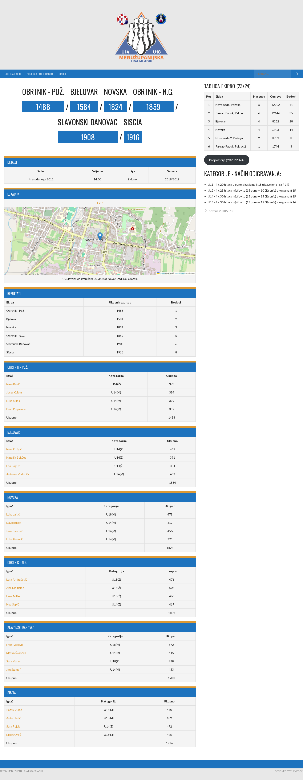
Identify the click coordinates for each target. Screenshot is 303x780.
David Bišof (13, 522)
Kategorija (116, 375)
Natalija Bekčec (16, 457)
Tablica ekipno (13, 73)
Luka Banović (14, 539)
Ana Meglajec (15, 587)
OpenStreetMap (180, 273)
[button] (100, 236)
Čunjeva (275, 96)
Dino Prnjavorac (16, 409)
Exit (100, 203)
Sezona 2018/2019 (221, 211)
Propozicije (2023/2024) (227, 160)
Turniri (61, 73)
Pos (208, 96)
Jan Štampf (13, 669)
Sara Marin (13, 661)
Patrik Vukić (14, 710)
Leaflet (161, 273)
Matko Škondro (16, 653)
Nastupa (259, 96)
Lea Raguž (13, 466)
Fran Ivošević (14, 644)
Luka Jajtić (13, 514)
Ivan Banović (14, 531)
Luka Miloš (13, 401)
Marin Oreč (13, 734)
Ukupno (171, 375)
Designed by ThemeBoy (289, 771)
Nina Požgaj (13, 449)
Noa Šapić (12, 604)
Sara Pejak (13, 726)
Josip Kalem (14, 392)
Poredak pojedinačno (40, 73)
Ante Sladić (13, 718)
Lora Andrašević (16, 579)
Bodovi (291, 96)
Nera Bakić (13, 384)
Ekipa (219, 96)
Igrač (9, 375)
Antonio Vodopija (17, 474)
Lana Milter (13, 596)
